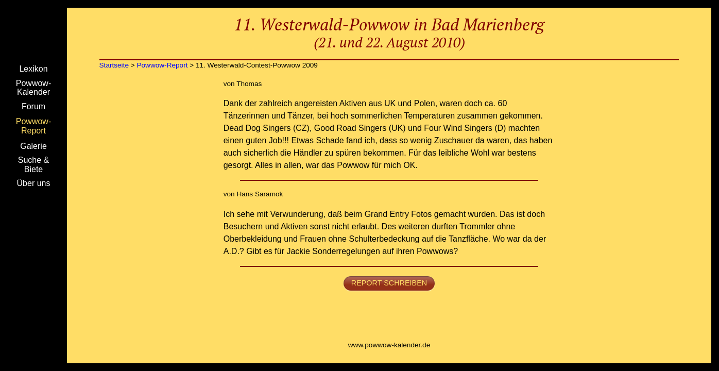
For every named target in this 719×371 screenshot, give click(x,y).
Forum (33, 106)
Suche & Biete (33, 165)
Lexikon (33, 68)
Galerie (33, 146)
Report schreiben (389, 283)
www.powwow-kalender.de (389, 345)
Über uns (33, 183)
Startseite (33, 33)
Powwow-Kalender (33, 88)
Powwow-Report (33, 126)
